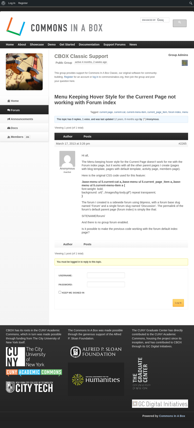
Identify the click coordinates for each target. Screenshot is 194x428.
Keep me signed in (73, 293)
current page (106, 112)
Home (15, 100)
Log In (178, 303)
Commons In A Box (172, 416)
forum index (175, 112)
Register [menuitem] (23, 3)
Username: (65, 275)
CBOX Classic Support (81, 56)
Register (68, 77)
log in (95, 77)
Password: (66, 284)
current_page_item (157, 112)
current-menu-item (136, 112)
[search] (153, 20)
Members (20, 137)
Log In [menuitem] (11, 3)
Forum (15, 110)
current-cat (119, 112)
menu (185, 112)
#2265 (183, 143)
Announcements (22, 119)
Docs (14, 128)
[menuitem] (3, 3)
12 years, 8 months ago (126, 119)
